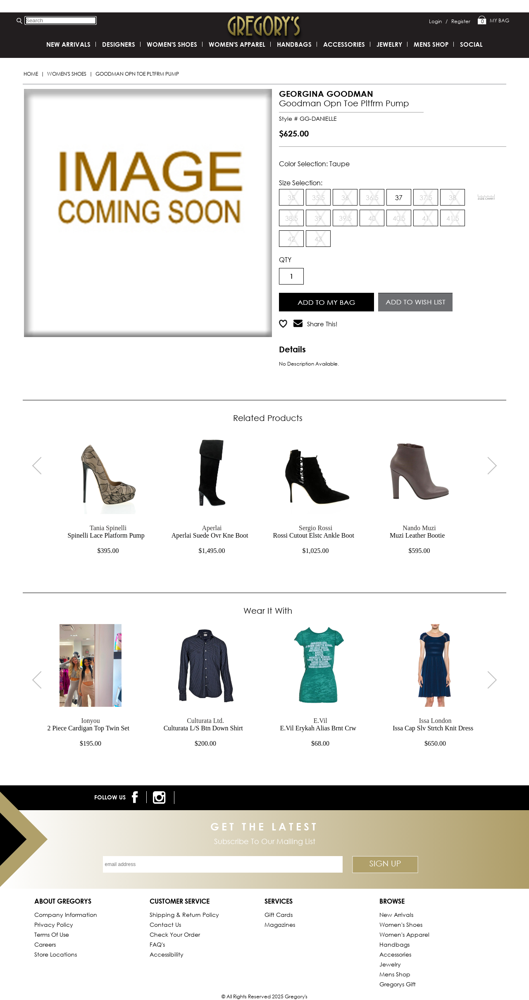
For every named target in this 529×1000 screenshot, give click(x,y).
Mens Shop (431, 44)
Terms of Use (51, 934)
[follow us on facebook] (136, 797)
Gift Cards (278, 915)
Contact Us (165, 924)
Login (438, 21)
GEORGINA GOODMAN (326, 93)
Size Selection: (300, 182)
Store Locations (55, 954)
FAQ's (157, 944)
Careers (45, 944)
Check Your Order (175, 934)
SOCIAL (471, 44)
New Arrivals (68, 44)
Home (31, 73)
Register (460, 21)
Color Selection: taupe (314, 163)
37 (399, 197)
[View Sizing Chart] (486, 197)
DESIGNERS (118, 44)
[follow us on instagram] (160, 797)
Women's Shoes (66, 73)
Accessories (344, 44)
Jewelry (389, 44)
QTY (285, 259)
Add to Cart (327, 301)
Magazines (279, 924)
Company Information (65, 915)
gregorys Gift (397, 984)
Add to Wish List (415, 301)
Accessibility (166, 954)
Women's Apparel (237, 44)
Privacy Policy (53, 924)
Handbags (294, 44)
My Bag (493, 20)
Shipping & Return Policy (184, 915)
